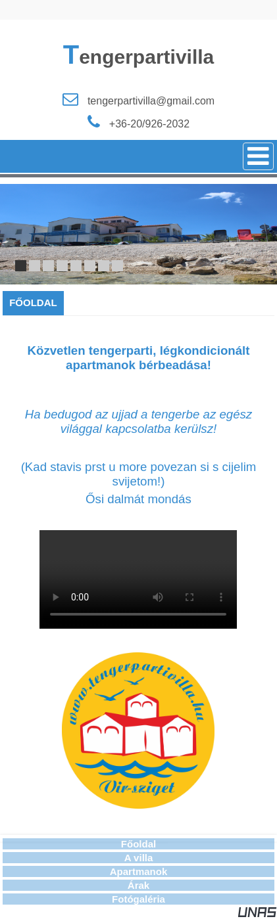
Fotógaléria (138, 899)
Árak (138, 885)
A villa (138, 857)
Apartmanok (139, 871)
